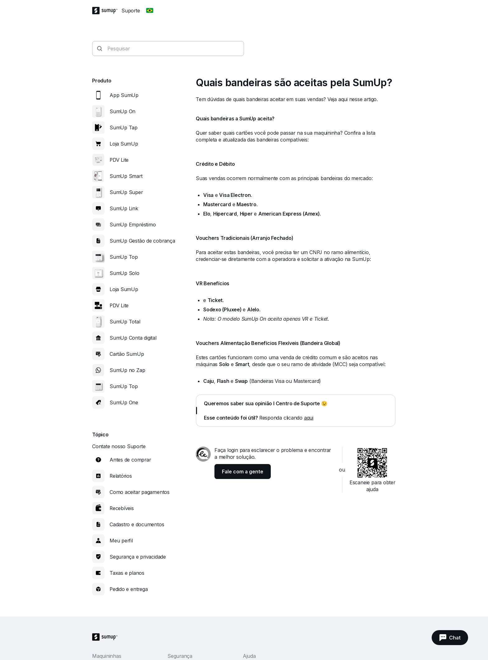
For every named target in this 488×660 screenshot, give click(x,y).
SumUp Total (125, 321)
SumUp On (122, 111)
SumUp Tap (124, 127)
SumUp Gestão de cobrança (142, 241)
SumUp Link (124, 208)
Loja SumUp (124, 144)
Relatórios (121, 476)
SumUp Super (126, 192)
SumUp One (124, 402)
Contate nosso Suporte (118, 446)
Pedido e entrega (129, 589)
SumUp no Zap (127, 370)
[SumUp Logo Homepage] (106, 10)
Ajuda (249, 656)
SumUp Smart (126, 176)
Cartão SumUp (127, 354)
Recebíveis (122, 508)
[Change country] (149, 10)
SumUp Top (124, 257)
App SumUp (124, 95)
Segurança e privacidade (138, 557)
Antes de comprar (130, 460)
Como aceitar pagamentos (140, 492)
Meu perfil (121, 540)
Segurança (179, 656)
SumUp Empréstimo (133, 224)
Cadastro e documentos (137, 524)
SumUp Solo (124, 273)
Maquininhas (106, 656)
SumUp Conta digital (133, 338)
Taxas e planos (127, 573)
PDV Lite (119, 160)
